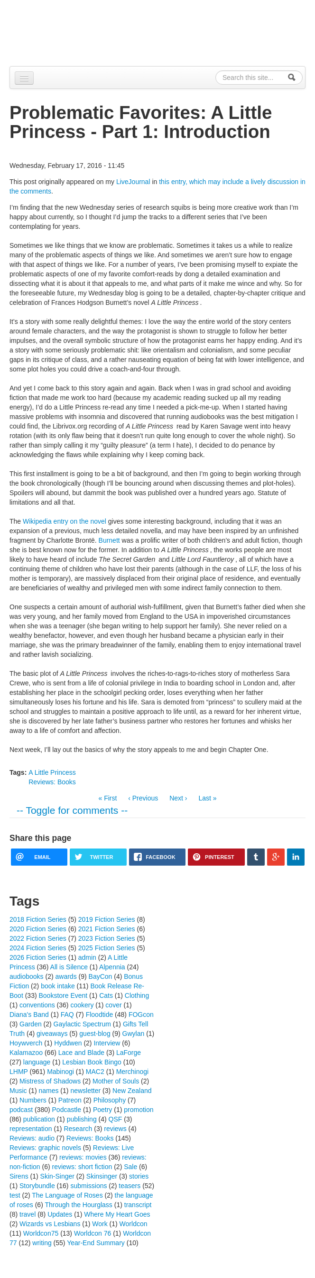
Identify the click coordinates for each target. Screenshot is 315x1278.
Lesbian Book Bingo (91, 1062)
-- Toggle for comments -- (72, 810)
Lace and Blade (81, 1052)
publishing (82, 1119)
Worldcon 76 (92, 1233)
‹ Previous (143, 798)
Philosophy (109, 1100)
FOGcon (141, 1014)
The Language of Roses (67, 1195)
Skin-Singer (57, 1176)
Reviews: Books (52, 782)
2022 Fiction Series (37, 938)
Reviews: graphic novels (45, 1147)
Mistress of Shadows (50, 1081)
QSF (115, 1119)
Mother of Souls (116, 1081)
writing (41, 1243)
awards (66, 976)
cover (113, 1005)
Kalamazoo (26, 1052)
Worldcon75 (40, 1233)
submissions (88, 1186)
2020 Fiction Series (37, 929)
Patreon (70, 1100)
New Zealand (132, 1090)
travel (27, 1214)
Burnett (109, 540)
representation (30, 1128)
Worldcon (134, 1224)
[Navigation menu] (24, 78)
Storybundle (37, 1186)
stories (138, 1176)
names (48, 1090)
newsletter (85, 1090)
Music (18, 1090)
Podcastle (66, 1109)
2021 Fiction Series (106, 929)
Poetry (102, 1109)
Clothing (137, 995)
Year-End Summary (96, 1243)
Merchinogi (132, 1071)
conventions (37, 1005)
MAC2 (95, 1071)
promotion (138, 1109)
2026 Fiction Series (37, 957)
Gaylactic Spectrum (82, 1024)
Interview (106, 1043)
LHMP (18, 1071)
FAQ (67, 1014)
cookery (81, 1005)
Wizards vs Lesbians (49, 1224)
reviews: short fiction (82, 1167)
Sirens (18, 1176)
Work (99, 1224)
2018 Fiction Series (37, 919)
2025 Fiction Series (106, 948)
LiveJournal (133, 181)
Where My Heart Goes (117, 1214)
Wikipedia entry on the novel (64, 521)
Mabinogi (60, 1071)
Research (78, 1128)
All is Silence (69, 967)
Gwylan (133, 1033)
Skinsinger (101, 1176)
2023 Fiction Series (106, 938)
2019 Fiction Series (106, 919)
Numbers (32, 1100)
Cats (106, 995)
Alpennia (58, 31)
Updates (59, 1214)
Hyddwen (68, 1043)
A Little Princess (52, 772)
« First (107, 798)
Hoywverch (25, 1043)
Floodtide (99, 1014)
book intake (58, 986)
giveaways (52, 1033)
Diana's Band (29, 1014)
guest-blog (94, 1033)
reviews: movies (83, 1157)
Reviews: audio (32, 1138)
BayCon (100, 976)
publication (39, 1119)
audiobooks (26, 976)
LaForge (128, 1052)
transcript (138, 1205)
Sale (130, 1167)
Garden (30, 1024)
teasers (129, 1186)
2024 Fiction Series (37, 948)
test (14, 1195)
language (37, 1062)
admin (87, 957)
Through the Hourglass (78, 1205)
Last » (207, 798)
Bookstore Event (63, 995)
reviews (115, 1128)
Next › (178, 798)
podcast (21, 1109)
